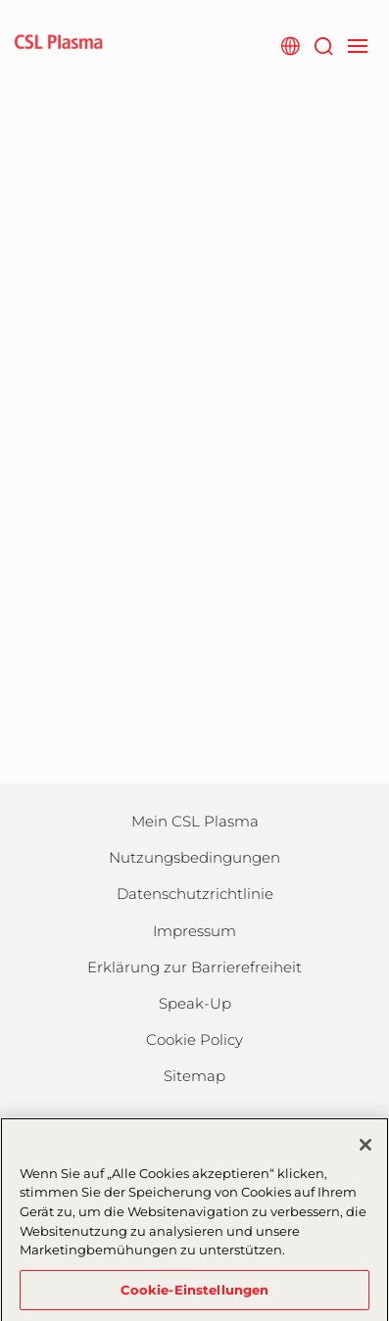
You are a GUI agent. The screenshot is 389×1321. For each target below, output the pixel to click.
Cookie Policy (194, 1039)
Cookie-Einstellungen (195, 1296)
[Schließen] (365, 1152)
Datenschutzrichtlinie (195, 893)
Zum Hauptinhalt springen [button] (0, 0)
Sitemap (194, 1075)
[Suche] (323, 44)
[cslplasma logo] (59, 44)
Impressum (194, 930)
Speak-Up (195, 1003)
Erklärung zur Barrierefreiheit (194, 967)
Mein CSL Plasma (195, 821)
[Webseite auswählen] (289, 44)
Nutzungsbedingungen (194, 857)
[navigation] (357, 44)
